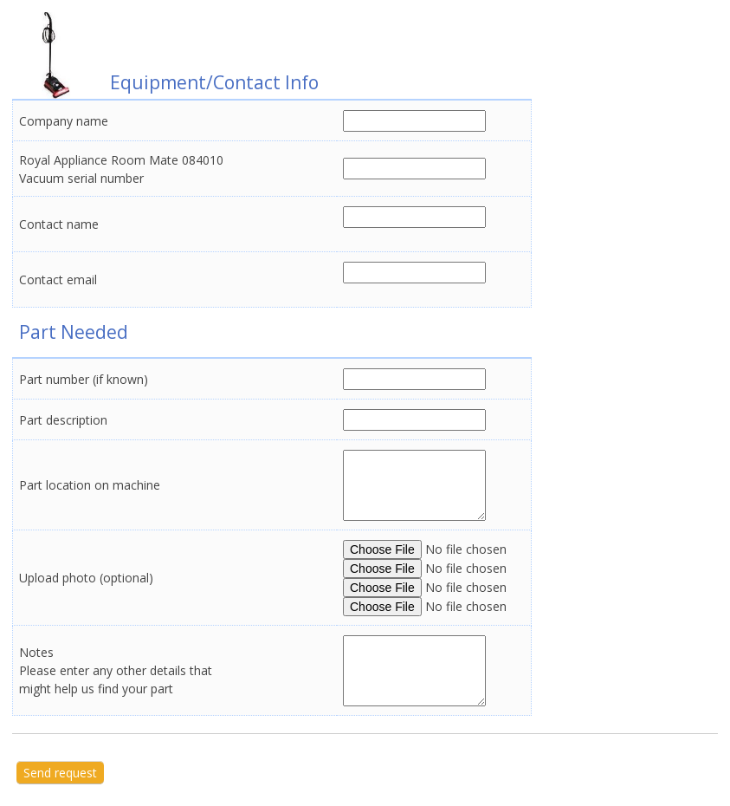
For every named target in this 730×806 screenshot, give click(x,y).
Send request (60, 772)
